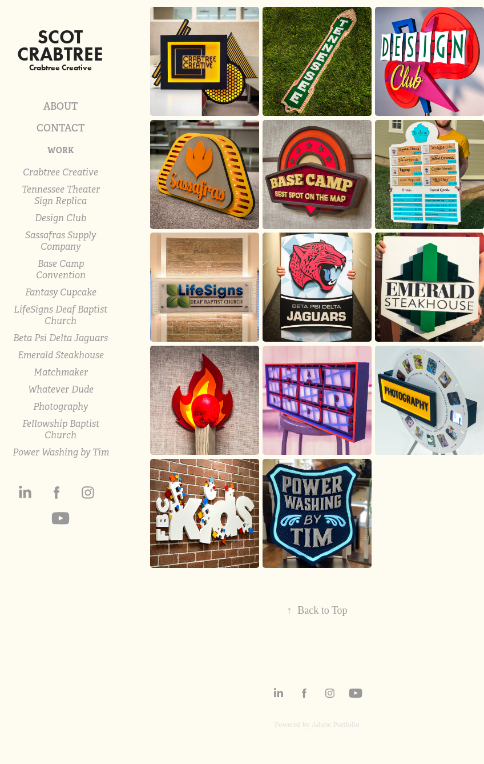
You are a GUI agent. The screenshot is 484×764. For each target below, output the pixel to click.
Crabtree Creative (60, 172)
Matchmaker (61, 372)
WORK (60, 150)
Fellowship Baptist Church (60, 429)
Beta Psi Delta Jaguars (60, 338)
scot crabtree (60, 45)
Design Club (60, 218)
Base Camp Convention (61, 269)
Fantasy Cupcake (60, 292)
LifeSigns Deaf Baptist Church (60, 315)
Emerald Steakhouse (61, 355)
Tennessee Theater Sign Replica (61, 195)
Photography (60, 407)
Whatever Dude (61, 389)
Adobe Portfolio (336, 724)
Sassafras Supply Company (60, 241)
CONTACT (60, 128)
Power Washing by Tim (61, 452)
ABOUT (60, 106)
